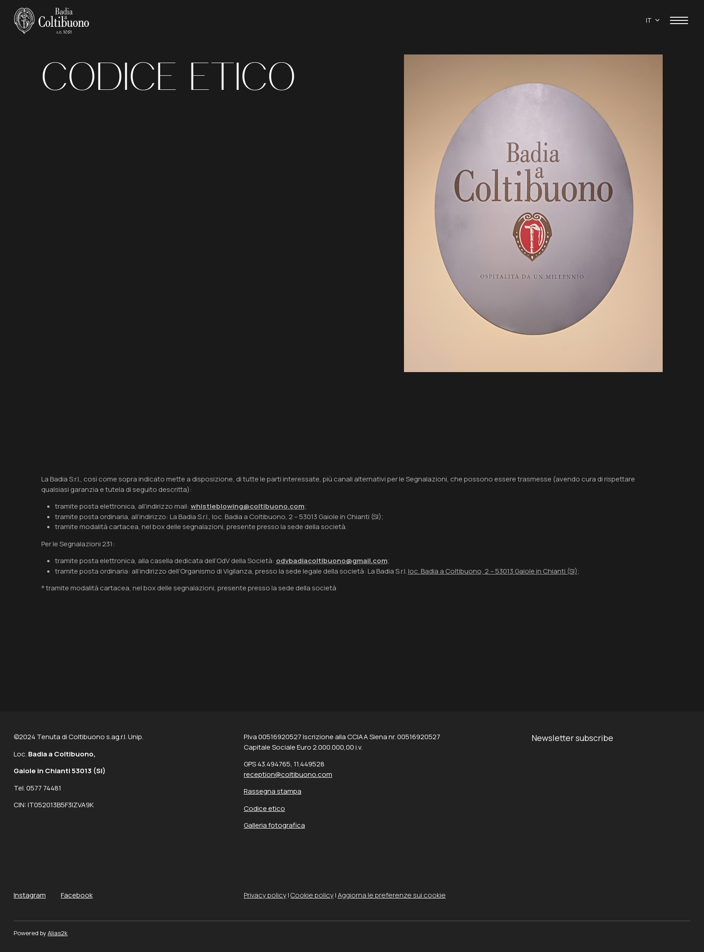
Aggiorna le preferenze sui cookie (392, 895)
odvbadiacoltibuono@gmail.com (332, 560)
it (649, 20)
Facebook (77, 895)
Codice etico (264, 808)
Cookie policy (312, 895)
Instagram (30, 895)
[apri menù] (679, 22)
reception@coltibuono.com (288, 774)
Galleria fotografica (274, 825)
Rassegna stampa (272, 791)
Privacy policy (265, 895)
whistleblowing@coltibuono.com (248, 506)
